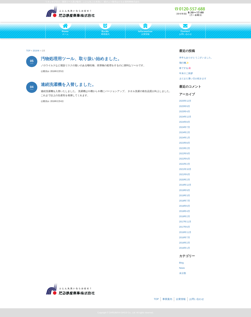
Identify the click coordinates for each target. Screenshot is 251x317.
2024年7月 (184, 127)
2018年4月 (184, 211)
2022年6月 (184, 158)
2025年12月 (185, 101)
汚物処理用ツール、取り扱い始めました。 (81, 58)
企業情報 (181, 299)
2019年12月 (185, 185)
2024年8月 (184, 122)
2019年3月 (184, 195)
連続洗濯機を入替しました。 (68, 84)
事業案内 (167, 299)
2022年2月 (184, 164)
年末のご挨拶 (186, 73)
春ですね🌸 (185, 68)
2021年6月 (184, 174)
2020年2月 (184, 179)
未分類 (182, 273)
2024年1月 (184, 137)
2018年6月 (184, 206)
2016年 (36, 50)
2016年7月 (184, 237)
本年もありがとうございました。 (196, 57)
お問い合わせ (196, 299)
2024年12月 (185, 116)
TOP (28, 50)
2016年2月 (184, 242)
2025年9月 (184, 106)
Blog (181, 262)
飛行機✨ (184, 63)
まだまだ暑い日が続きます (192, 78)
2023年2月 (184, 148)
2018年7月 (184, 200)
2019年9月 (184, 190)
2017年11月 (185, 221)
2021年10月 (185, 169)
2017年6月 (184, 227)
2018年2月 (184, 216)
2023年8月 (184, 143)
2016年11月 (185, 232)
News (182, 268)
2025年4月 (184, 111)
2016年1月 (184, 248)
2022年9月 (184, 153)
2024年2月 (184, 132)
